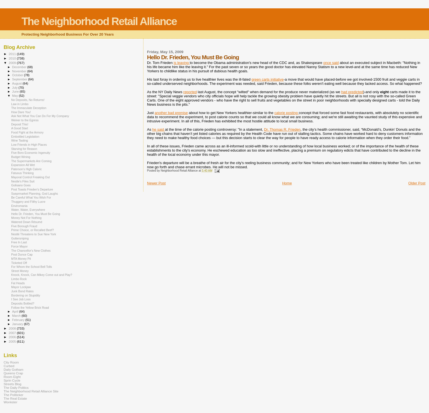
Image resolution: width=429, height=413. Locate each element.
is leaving (182, 63)
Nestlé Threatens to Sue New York (33, 234)
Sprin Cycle (12, 380)
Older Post (416, 183)
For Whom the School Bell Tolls (31, 266)
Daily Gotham (13, 369)
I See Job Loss (21, 299)
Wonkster (10, 402)
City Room (11, 362)
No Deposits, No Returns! (27, 100)
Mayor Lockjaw (21, 287)
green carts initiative (268, 79)
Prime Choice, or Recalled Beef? (32, 230)
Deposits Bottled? (22, 303)
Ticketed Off (19, 262)
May (15, 95)
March (17, 315)
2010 (13, 58)
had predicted (352, 92)
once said (331, 63)
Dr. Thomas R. (282, 129)
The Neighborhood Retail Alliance (99, 21)
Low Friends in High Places (29, 144)
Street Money (20, 271)
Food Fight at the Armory (27, 132)
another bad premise (171, 113)
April (15, 311)
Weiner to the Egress (25, 120)
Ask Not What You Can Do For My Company (40, 116)
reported (190, 92)
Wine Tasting (19, 140)
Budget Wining (20, 157)
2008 (13, 328)
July (15, 87)
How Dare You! (21, 112)
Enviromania (19, 205)
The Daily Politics (16, 387)
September (20, 79)
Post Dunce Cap (22, 254)
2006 (13, 337)
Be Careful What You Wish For (31, 197)
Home (287, 183)
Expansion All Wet (23, 165)
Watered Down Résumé (26, 222)
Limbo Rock (19, 279)
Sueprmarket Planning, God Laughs (34, 193)
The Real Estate (15, 398)
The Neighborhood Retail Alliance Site (31, 391)
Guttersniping (20, 238)
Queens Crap (13, 373)
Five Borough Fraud (24, 226)
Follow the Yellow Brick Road (30, 307)
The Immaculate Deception (28, 108)
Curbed (9, 366)
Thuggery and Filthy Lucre (28, 201)
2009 (13, 63)
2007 (13, 333)
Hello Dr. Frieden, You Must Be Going (35, 214)
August (17, 83)
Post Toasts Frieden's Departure (32, 189)
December (19, 67)
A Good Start (19, 128)
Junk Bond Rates (22, 291)
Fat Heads (18, 283)
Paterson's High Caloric (26, 169)
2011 (13, 54)
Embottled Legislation (25, 136)
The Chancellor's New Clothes (31, 250)
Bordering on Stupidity (25, 295)
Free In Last (19, 242)
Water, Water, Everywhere (28, 209)
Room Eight (12, 377)
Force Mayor (19, 246)
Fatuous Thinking (22, 173)
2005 (13, 341)
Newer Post (156, 183)
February (19, 320)
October (18, 75)
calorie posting (286, 113)
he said (158, 129)
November (19, 71)
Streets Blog (12, 384)
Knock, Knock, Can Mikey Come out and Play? (41, 274)
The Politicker (13, 395)
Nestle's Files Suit (22, 181)
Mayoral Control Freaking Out (30, 177)
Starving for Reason (24, 148)
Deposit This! (19, 124)
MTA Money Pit (21, 258)
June (16, 91)
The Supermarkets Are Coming (31, 161)
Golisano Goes (21, 185)
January (18, 324)
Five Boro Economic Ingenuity (30, 152)
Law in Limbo (19, 104)
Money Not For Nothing (26, 217)
